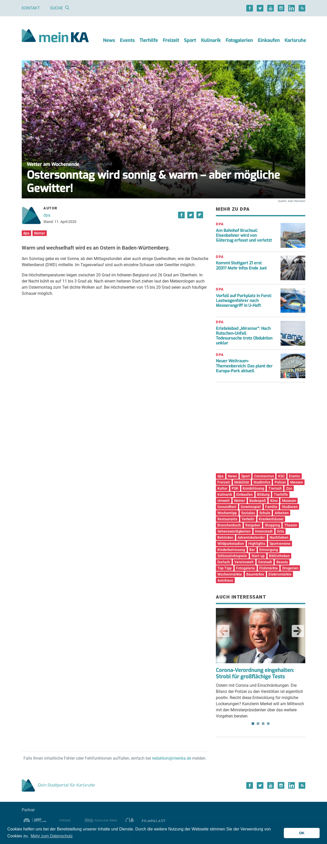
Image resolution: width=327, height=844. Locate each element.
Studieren (290, 507)
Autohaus (225, 580)
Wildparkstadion (230, 544)
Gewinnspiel (251, 507)
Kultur (222, 488)
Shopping (272, 525)
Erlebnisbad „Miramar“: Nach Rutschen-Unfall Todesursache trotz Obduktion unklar (244, 336)
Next (298, 631)
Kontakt (31, 8)
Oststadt (265, 562)
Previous (223, 631)
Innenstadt (264, 531)
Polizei (280, 482)
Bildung (263, 494)
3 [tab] (263, 723)
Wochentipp (227, 513)
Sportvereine (280, 544)
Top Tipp (224, 568)
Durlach (223, 562)
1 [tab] (253, 723)
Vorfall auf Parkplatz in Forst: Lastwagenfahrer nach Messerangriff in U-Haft (244, 300)
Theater (290, 525)
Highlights (256, 544)
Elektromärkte (279, 574)
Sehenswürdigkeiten (234, 531)
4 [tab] (268, 723)
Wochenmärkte (229, 574)
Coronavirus (264, 476)
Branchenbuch (229, 525)
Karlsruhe (295, 40)
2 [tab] (258, 723)
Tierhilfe (148, 40)
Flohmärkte (268, 568)
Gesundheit (226, 507)
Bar (252, 550)
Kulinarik (211, 40)
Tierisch (275, 488)
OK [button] (302, 833)
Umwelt (223, 501)
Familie (271, 507)
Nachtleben (279, 537)
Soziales (248, 513)
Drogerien (290, 568)
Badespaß (257, 501)
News (109, 40)
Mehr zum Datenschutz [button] (52, 836)
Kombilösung (253, 488)
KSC (281, 476)
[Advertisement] (260, 429)
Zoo (289, 488)
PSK (235, 488)
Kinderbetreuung (231, 550)
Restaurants (227, 519)
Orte (280, 531)
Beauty (282, 562)
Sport (190, 40)
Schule (264, 513)
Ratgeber (252, 525)
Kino (274, 501)
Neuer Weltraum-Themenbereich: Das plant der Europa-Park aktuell (244, 365)
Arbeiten (282, 513)
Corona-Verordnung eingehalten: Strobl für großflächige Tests (255, 673)
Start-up (258, 556)
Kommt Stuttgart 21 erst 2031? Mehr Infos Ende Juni (241, 265)
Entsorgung (268, 550)
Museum (289, 501)
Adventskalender (251, 537)
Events (127, 40)
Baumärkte (255, 574)
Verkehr (248, 519)
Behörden (225, 537)
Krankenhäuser (271, 519)
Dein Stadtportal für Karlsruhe (58, 785)
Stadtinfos (261, 482)
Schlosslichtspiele (232, 556)
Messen (296, 482)
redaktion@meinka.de (171, 758)
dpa (46, 215)
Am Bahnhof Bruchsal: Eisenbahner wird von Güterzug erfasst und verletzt (244, 235)
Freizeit (171, 40)
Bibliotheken (279, 556)
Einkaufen (269, 40)
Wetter (39, 233)
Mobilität (241, 482)
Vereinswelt (244, 562)
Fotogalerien (239, 40)
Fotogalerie (245, 568)
